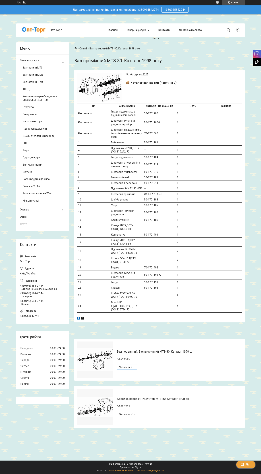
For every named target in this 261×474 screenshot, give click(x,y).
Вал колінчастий (32, 164)
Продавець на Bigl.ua (131, 467)
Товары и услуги (136, 30)
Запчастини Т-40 (33, 82)
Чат (246, 464)
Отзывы (24, 209)
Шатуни (27, 171)
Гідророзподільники (35, 128)
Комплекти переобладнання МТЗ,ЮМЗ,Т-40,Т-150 (40, 98)
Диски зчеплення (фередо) (39, 135)
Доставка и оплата (190, 30)
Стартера (28, 107)
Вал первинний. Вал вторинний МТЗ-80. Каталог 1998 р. (154, 351)
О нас (23, 216)
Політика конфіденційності (150, 470)
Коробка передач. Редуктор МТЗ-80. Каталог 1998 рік (153, 399)
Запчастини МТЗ (33, 67)
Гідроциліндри (31, 157)
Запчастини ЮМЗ (33, 74)
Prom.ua (148, 464)
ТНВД (26, 89)
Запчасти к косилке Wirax (38, 193)
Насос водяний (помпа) (37, 179)
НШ (25, 143)
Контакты (164, 30)
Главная (113, 30)
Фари (26, 150)
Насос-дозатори (32, 121)
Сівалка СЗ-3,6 (31, 186)
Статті (83, 48)
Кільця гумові (31, 200)
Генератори (30, 114)
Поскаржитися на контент (121, 470)
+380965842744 (175, 9)
